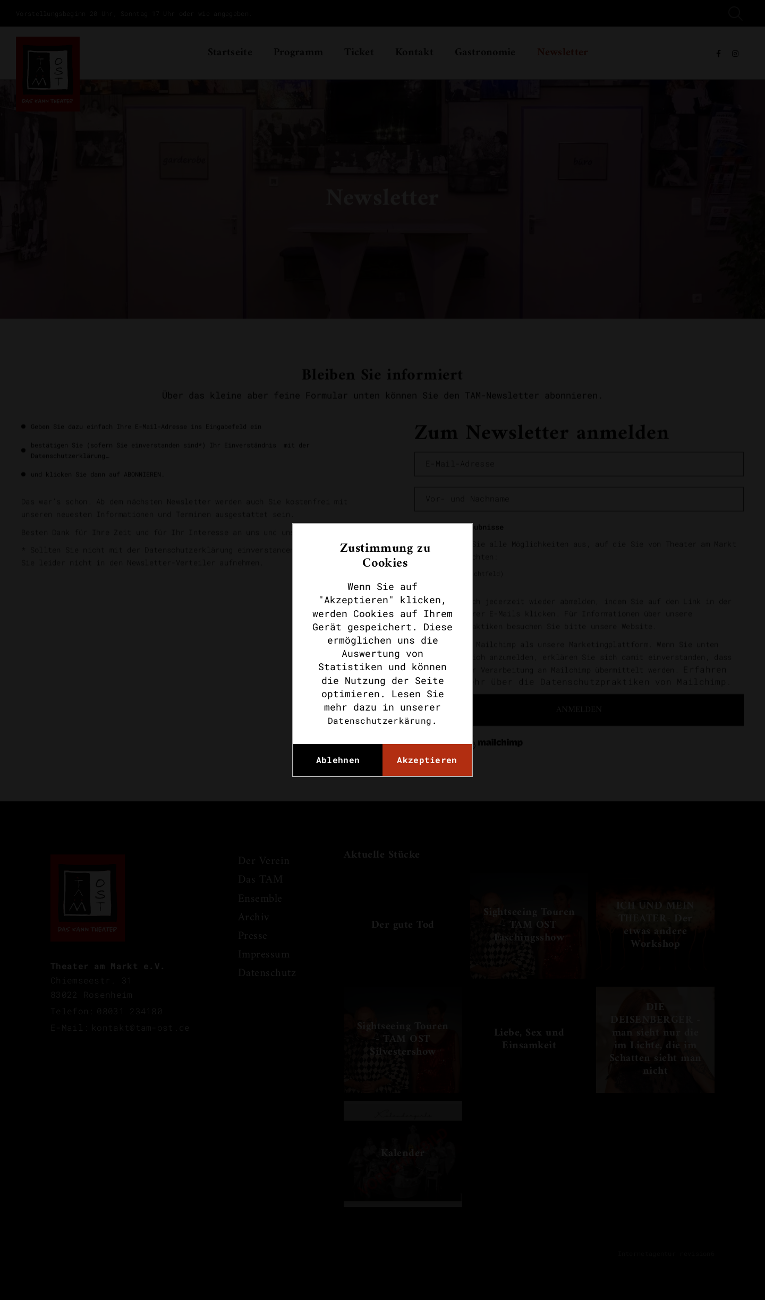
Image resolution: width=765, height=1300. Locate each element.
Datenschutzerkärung (380, 720)
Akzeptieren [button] (427, 759)
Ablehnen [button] (338, 759)
